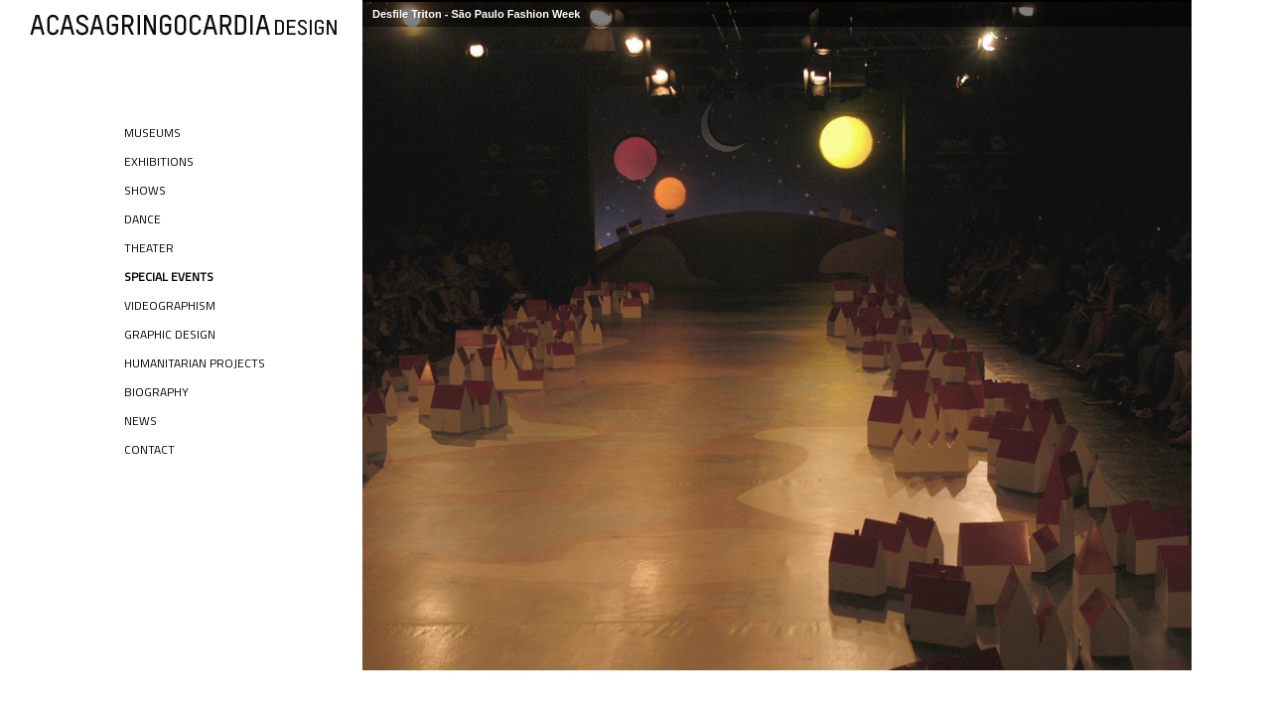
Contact (149, 449)
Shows (145, 190)
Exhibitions (159, 161)
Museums (152, 132)
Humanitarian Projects (194, 363)
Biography (156, 391)
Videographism (169, 305)
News (140, 420)
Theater (149, 247)
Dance (142, 219)
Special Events (168, 276)
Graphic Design (169, 334)
